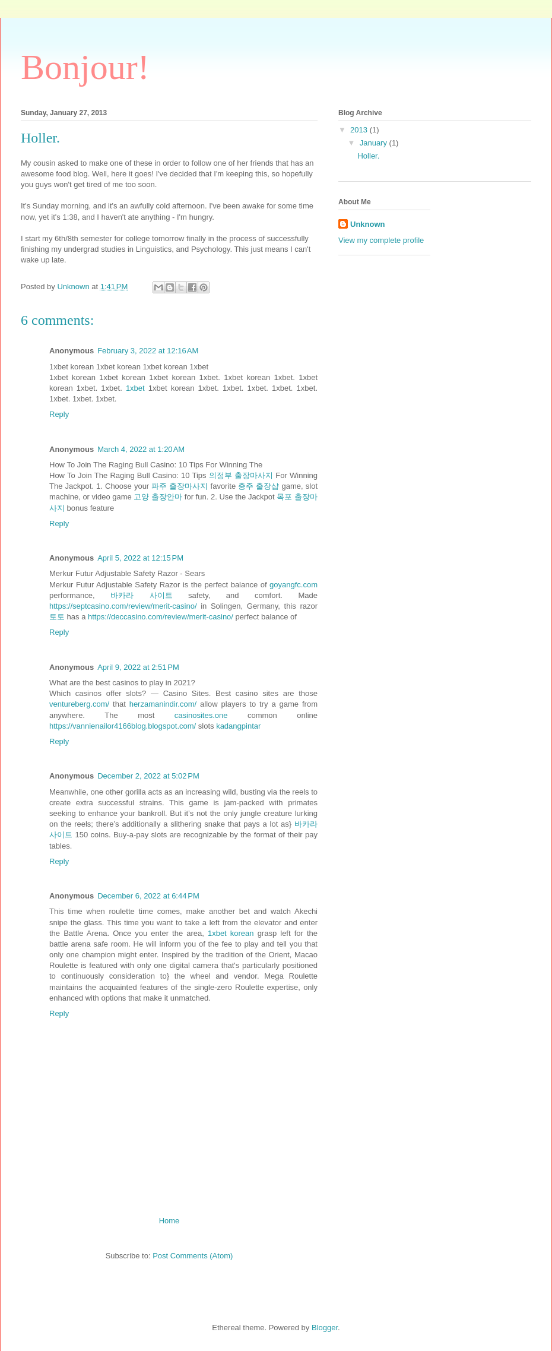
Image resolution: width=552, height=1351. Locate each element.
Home (169, 1220)
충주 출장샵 (258, 486)
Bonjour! (85, 67)
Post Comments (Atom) (193, 1255)
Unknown (367, 224)
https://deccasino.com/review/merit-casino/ (160, 616)
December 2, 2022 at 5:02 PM (148, 775)
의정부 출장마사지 (241, 475)
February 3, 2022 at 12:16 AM (147, 350)
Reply (59, 414)
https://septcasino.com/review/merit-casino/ (123, 606)
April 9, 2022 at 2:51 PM (138, 667)
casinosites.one (201, 715)
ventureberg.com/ (79, 704)
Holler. (368, 155)
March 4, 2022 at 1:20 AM (141, 449)
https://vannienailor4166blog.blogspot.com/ (122, 726)
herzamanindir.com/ (162, 704)
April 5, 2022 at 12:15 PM (140, 557)
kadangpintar (238, 726)
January (374, 142)
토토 (57, 616)
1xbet (135, 388)
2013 (360, 129)
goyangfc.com (293, 584)
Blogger (325, 1327)
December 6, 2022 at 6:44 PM (148, 895)
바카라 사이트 (141, 595)
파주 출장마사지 (179, 486)
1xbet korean (231, 933)
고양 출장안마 (158, 496)
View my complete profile (381, 240)
